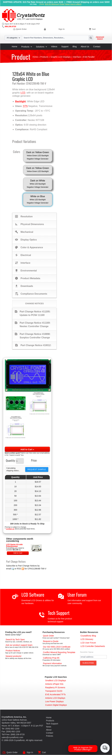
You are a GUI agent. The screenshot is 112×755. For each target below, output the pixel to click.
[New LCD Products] (13, 656)
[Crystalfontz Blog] (88, 636)
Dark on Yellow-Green (38, 155)
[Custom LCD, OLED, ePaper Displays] (56, 705)
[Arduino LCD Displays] (55, 698)
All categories (13, 38)
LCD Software (32, 594)
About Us (85, 47)
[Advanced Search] (15, 639)
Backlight (20, 101)
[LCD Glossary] (86, 639)
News (48, 727)
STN (25, 106)
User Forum (77, 594)
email (8, 568)
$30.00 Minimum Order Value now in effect (63, 4)
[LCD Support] (19, 645)
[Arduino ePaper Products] (54, 684)
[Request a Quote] (50, 641)
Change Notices (34, 303)
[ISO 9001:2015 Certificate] (56, 647)
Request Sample (37, 469)
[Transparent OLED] (53, 691)
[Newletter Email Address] (93, 657)
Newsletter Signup (86, 652)
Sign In (61, 29)
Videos (54, 47)
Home (14, 47)
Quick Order (20, 29)
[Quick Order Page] (48, 636)
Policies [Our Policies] (49, 736)
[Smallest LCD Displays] (55, 680)
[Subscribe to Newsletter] (88, 663)
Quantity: (10, 460)
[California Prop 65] (51, 658)
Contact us (10, 529)
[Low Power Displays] (54, 701)
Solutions (41, 47)
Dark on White (38, 184)
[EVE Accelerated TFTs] (55, 694)
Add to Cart (17, 553)
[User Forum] (88, 643)
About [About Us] (48, 730)
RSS (19, 568)
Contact (96, 47)
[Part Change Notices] (13, 650)
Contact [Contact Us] (49, 733)
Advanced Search (100, 38)
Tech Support (59, 612)
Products (26, 47)
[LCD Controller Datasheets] (92, 646)
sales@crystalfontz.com (12, 737)
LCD (23, 92)
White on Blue (38, 199)
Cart (94, 29)
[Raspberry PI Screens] (55, 687)
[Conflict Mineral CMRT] (59, 652)
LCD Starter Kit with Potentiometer (14, 545)
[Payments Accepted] (52, 663)
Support (64, 47)
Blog (74, 47)
